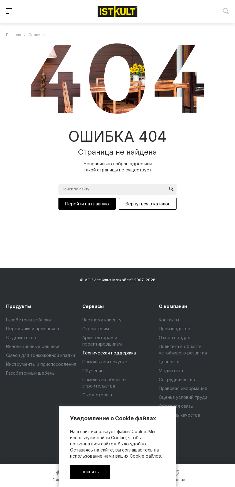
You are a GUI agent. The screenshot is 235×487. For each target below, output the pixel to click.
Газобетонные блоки (28, 319)
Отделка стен (21, 337)
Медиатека (171, 370)
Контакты (169, 319)
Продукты (18, 306)
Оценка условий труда (183, 397)
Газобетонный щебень (30, 373)
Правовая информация (183, 388)
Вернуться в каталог (147, 203)
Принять (90, 472)
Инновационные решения (33, 346)
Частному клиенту (101, 319)
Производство (174, 328)
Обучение (93, 370)
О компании (173, 306)
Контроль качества (179, 415)
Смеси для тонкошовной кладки (40, 355)
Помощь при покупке (104, 361)
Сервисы (93, 306)
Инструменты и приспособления (41, 364)
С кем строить (98, 394)
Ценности (169, 361)
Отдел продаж (175, 337)
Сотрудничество (177, 379)
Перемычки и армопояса (32, 328)
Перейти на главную (87, 203)
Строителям (95, 328)
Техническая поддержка (109, 352)
